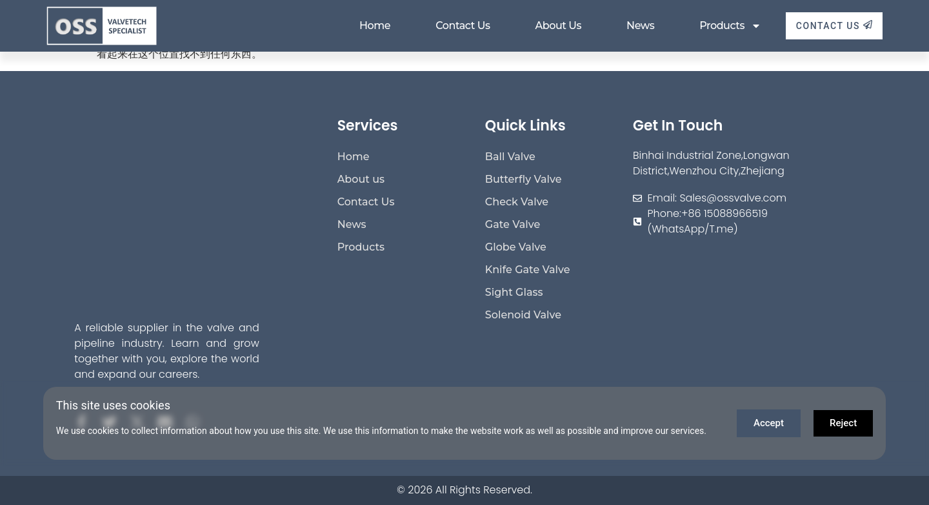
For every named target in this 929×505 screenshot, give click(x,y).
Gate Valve (512, 224)
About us (558, 25)
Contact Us (462, 25)
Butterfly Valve (523, 179)
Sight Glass (514, 292)
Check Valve (516, 202)
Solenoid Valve (523, 315)
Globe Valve (515, 247)
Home (374, 25)
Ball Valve (510, 156)
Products (730, 25)
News (640, 25)
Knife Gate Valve (527, 269)
